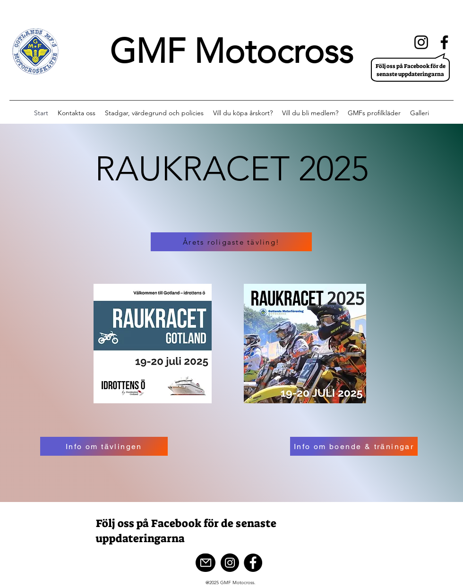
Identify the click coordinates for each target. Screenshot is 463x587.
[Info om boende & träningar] (354, 446)
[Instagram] (421, 42)
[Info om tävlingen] (104, 446)
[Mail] (205, 562)
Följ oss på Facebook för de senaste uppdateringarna (411, 70)
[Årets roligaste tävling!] (231, 241)
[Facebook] (444, 42)
